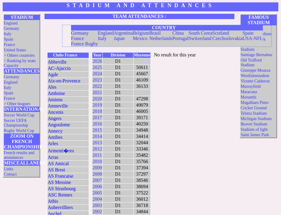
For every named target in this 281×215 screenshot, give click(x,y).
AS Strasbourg (62, 188)
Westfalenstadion (254, 75)
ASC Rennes (60, 194)
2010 (97, 161)
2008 (97, 173)
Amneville (58, 105)
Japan (119, 38)
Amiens (55, 99)
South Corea (200, 33)
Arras (53, 157)
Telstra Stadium (253, 113)
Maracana (248, 92)
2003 (97, 205)
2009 (97, 167)
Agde (53, 74)
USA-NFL (252, 38)
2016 (97, 123)
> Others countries (19, 55)
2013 (97, 142)
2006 (97, 186)
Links (8, 169)
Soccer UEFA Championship (16, 123)
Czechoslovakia (227, 38)
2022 (97, 86)
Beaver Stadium (253, 124)
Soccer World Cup (19, 115)
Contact (10, 174)
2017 (97, 117)
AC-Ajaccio (59, 68)
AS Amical (58, 163)
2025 (97, 67)
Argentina (123, 33)
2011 (97, 155)
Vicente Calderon (255, 81)
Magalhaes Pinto (254, 102)
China (178, 33)
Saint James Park (254, 135)
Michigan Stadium (255, 118)
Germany (11, 28)
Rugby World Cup (19, 130)
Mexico (140, 38)
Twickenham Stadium (251, 47)
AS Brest (56, 169)
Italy (7, 34)
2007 (97, 180)
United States (15, 50)
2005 (97, 192)
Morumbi (248, 97)
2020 (97, 98)
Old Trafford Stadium (251, 62)
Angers (55, 118)
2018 (97, 111)
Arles (53, 143)
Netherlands (160, 38)
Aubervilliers (60, 207)
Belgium (141, 33)
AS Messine (59, 182)
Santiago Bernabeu (256, 55)
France (9, 44)
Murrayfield (250, 86)
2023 (97, 79)
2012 (97, 148)
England (11, 23)
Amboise (56, 93)
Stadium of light (254, 129)
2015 (97, 130)
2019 (97, 105)
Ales (52, 87)
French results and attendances (19, 155)
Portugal (180, 38)
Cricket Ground (253, 108)
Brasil (155, 33)
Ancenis (55, 112)
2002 (97, 211)
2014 (97, 136)
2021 (97, 92)
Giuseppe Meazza (255, 70)
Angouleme (59, 124)
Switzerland (199, 38)
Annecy (55, 130)
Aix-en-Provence (64, 80)
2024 (97, 73)
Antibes (55, 137)
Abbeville (57, 61)
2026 (97, 61)
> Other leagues (17, 104)
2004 (97, 199)
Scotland (220, 33)
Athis (53, 201)
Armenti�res (61, 150)
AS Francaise (60, 176)
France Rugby (84, 43)
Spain (8, 39)
